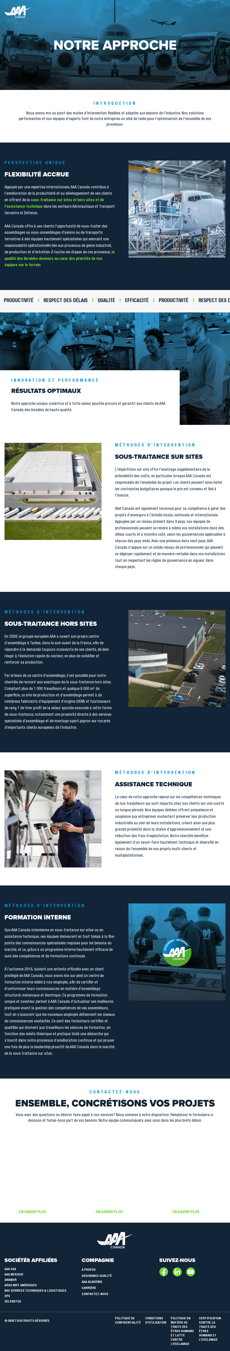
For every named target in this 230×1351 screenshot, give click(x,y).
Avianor (10, 1280)
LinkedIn (177, 1271)
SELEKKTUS (12, 1301)
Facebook (163, 1271)
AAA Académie (92, 1282)
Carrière (89, 1288)
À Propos (89, 1270)
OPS (7, 1296)
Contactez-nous (95, 1294)
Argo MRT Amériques (20, 1285)
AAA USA (10, 1269)
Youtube (190, 1271)
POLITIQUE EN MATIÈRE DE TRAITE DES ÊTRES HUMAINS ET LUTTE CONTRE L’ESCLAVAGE (182, 1331)
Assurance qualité (97, 1276)
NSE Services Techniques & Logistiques (35, 1291)
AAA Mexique (13, 1274)
